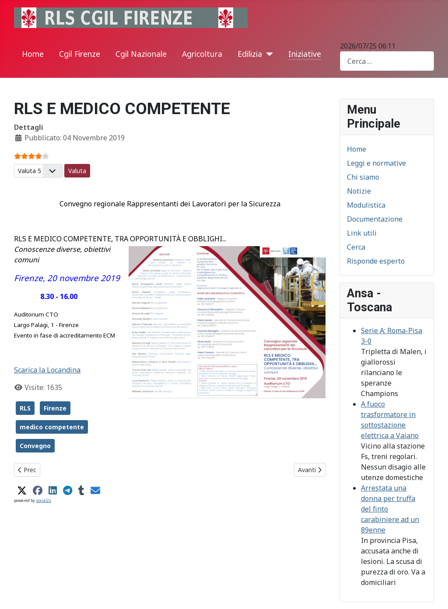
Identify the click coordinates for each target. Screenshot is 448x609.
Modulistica (366, 205)
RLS (25, 408)
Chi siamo (363, 177)
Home (33, 54)
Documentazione (374, 219)
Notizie (359, 191)
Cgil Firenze (79, 54)
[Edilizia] (267, 54)
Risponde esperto (376, 261)
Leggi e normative (376, 163)
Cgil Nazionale (141, 54)
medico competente (52, 427)
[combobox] (387, 61)
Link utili (362, 233)
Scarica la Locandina (47, 370)
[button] (22, 490)
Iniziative (304, 54)
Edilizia (250, 54)
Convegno (35, 446)
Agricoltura (202, 54)
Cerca (356, 247)
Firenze (55, 408)
